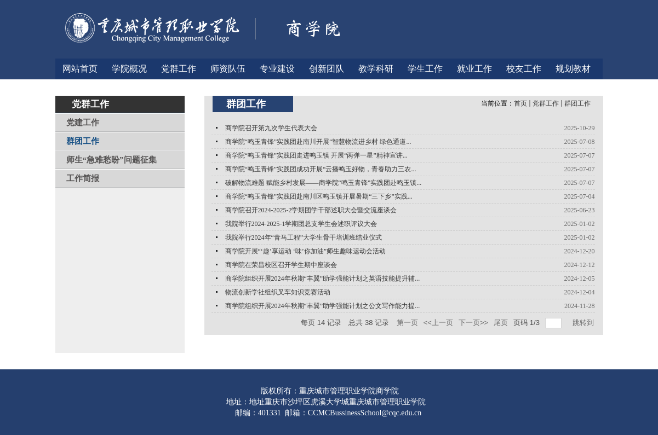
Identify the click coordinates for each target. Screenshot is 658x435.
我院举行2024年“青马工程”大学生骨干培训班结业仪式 (303, 237)
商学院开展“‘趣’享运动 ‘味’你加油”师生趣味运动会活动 (305, 251)
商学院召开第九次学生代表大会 (271, 128)
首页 (520, 103)
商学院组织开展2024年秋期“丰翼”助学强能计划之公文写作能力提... (322, 306)
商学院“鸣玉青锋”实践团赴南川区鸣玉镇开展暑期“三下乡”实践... (319, 196)
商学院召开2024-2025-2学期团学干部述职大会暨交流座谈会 (311, 210)
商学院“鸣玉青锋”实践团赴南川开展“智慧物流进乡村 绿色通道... (318, 142)
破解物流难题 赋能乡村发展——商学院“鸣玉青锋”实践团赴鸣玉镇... (323, 183)
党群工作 (546, 103)
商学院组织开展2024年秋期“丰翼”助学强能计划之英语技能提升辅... (322, 278)
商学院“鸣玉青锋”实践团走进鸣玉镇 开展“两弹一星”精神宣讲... (316, 155)
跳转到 (584, 322)
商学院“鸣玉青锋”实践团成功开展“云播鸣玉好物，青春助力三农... (320, 169)
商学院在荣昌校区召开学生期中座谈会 (281, 265)
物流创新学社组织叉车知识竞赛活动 (277, 292)
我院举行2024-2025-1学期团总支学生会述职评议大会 (301, 224)
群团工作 (577, 103)
